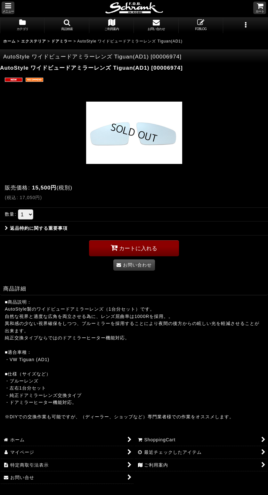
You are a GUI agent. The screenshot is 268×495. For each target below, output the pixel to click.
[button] (8, 8)
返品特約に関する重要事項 (36, 228)
